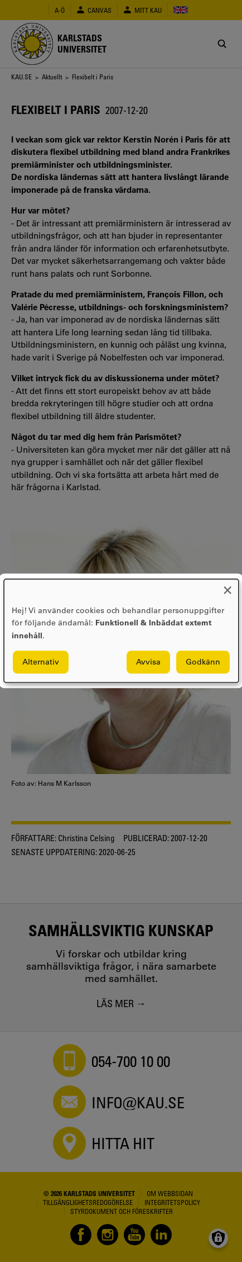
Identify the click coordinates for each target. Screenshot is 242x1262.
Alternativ (40, 662)
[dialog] (121, 630)
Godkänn (203, 662)
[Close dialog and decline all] (227, 586)
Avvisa (148, 662)
